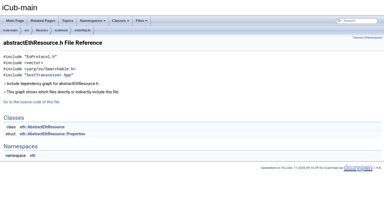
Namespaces (93, 21)
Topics (67, 21)
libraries (42, 30)
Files (142, 21)
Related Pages (43, 21)
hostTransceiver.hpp (49, 75)
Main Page (15, 21)
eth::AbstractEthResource (42, 127)
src (26, 30)
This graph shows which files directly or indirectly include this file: (61, 92)
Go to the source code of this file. (31, 102)
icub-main (10, 30)
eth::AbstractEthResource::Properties (52, 134)
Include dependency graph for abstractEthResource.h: (51, 83)
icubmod (61, 30)
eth (32, 155)
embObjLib (82, 30)
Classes (120, 21)
